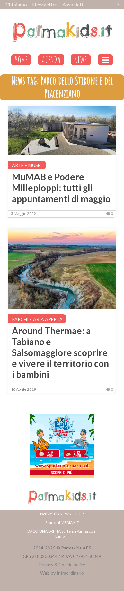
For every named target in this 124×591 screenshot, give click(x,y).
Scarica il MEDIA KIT (62, 522)
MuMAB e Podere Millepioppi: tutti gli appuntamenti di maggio (61, 187)
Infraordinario (70, 573)
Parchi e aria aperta (37, 319)
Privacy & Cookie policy (62, 564)
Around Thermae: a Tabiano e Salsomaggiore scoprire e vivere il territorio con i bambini (60, 352)
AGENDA (51, 59)
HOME (21, 59)
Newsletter (44, 4)
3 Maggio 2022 (23, 213)
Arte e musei (27, 165)
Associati (72, 4)
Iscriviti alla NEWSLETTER (62, 513)
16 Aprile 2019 (23, 389)
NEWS (81, 59)
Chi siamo (16, 4)
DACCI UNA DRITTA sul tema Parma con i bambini (62, 534)
